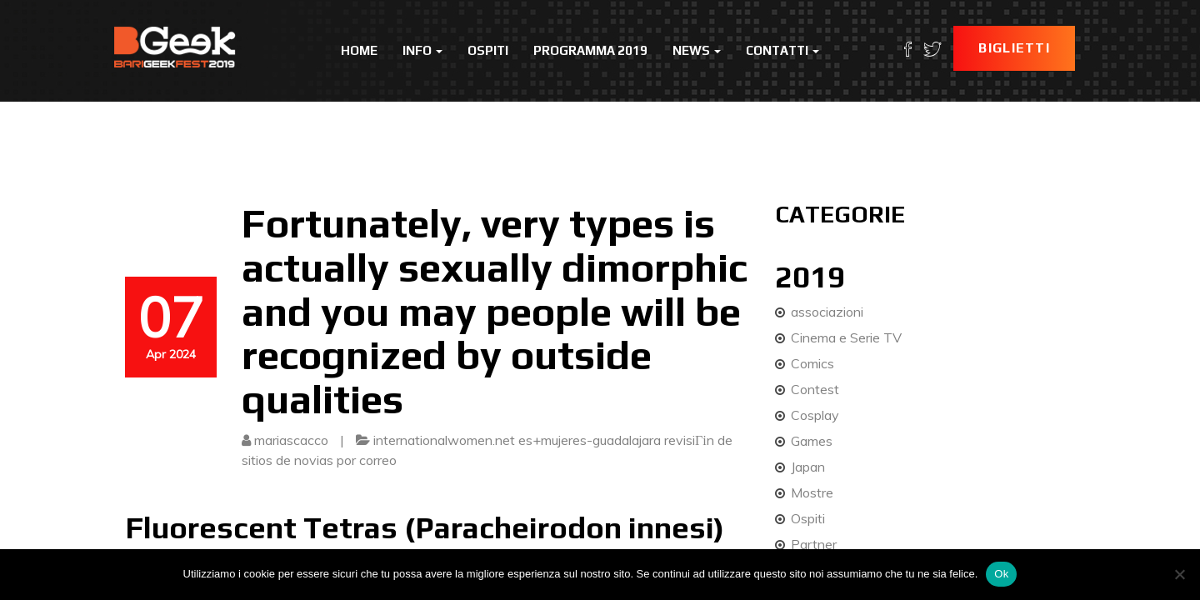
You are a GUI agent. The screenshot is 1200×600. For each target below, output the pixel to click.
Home (359, 50)
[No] (1179, 574)
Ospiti (488, 50)
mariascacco (291, 440)
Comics (812, 363)
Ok (1001, 574)
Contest (815, 389)
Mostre (812, 492)
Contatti (782, 50)
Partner (814, 544)
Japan (808, 466)
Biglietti (1014, 48)
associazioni (827, 311)
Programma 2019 (590, 50)
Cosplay (815, 415)
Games (811, 440)
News (696, 50)
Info (422, 50)
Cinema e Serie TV (846, 337)
